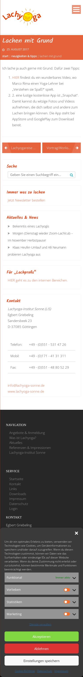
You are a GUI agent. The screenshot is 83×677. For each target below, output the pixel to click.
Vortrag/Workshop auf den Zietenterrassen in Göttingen (64, 148)
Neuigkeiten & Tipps (24, 56)
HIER (16, 77)
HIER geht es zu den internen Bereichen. (38, 280)
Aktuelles (15, 442)
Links (13, 489)
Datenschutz (44, 671)
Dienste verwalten (40, 624)
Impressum (61, 671)
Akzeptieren (41, 636)
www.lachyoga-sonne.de (26, 391)
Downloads (17, 494)
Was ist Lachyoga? (22, 437)
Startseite (16, 479)
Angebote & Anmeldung (27, 432)
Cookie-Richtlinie (25, 671)
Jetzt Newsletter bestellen (26, 200)
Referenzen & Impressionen (30, 447)
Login (13, 508)
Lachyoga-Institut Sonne (27, 452)
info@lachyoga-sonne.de (26, 385)
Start (5, 56)
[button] (76, 533)
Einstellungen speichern (41, 661)
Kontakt (15, 484)
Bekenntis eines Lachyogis (31, 226)
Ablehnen (41, 648)
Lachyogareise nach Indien (26, 148)
